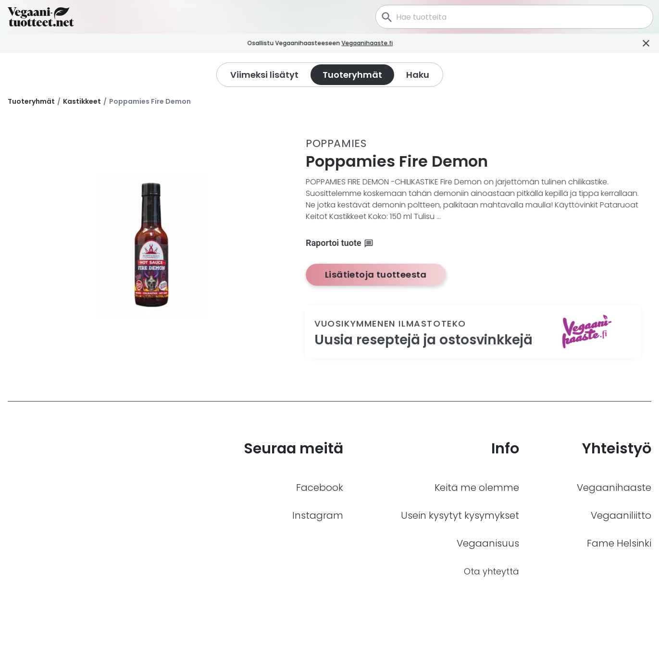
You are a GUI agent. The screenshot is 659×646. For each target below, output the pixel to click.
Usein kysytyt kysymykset (460, 515)
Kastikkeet (82, 101)
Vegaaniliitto (621, 515)
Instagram (317, 515)
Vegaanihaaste (614, 487)
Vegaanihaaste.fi (376, 43)
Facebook (319, 487)
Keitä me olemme (477, 487)
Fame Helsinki (619, 543)
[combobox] (514, 17)
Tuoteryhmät (31, 101)
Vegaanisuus (488, 543)
